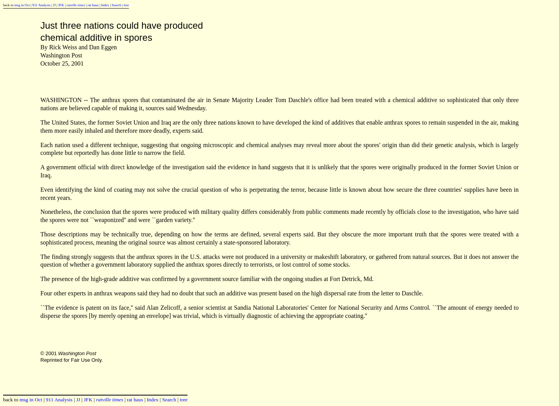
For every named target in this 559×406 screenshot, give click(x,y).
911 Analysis (41, 5)
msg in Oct (22, 5)
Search (117, 5)
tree (126, 5)
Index (105, 5)
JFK (61, 5)
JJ (54, 5)
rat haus (93, 5)
